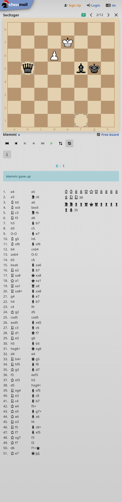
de (110, 5)
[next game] (108, 15)
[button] (66, 191)
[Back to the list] (116, 15)
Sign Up (72, 5)
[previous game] (91, 15)
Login (93, 5)
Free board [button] (107, 134)
